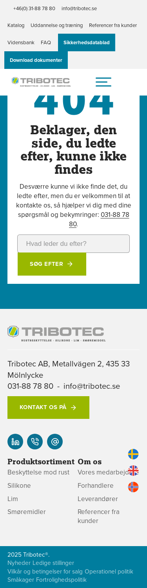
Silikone (19, 485)
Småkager (20, 579)
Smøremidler (26, 511)
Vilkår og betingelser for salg (45, 571)
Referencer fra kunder (113, 25)
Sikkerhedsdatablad (87, 42)
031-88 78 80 (30, 385)
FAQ (46, 42)
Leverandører (98, 498)
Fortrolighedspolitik (61, 579)
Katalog (15, 25)
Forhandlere (96, 485)
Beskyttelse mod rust (38, 472)
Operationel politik (109, 571)
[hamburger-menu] (103, 82)
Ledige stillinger (53, 563)
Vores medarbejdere (108, 472)
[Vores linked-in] (15, 441)
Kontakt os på (43, 407)
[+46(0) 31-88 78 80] (35, 441)
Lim (12, 498)
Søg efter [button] (46, 264)
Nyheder (19, 563)
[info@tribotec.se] (55, 441)
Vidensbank (20, 42)
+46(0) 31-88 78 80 (34, 8)
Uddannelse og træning (57, 25)
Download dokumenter (36, 60)
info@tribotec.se (79, 8)
